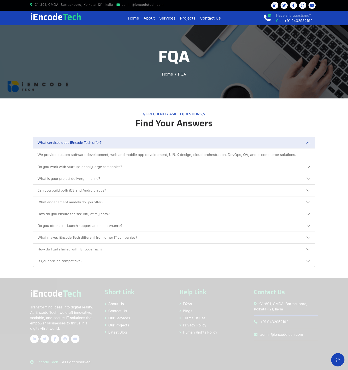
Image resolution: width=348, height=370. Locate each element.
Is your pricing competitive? (60, 261)
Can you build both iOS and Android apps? (72, 190)
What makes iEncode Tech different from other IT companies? (87, 237)
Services (167, 18)
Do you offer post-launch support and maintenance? (80, 225)
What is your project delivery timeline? (69, 178)
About (149, 18)
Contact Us (210, 18)
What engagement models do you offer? (70, 202)
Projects (187, 18)
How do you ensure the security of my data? (74, 214)
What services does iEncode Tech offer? (70, 142)
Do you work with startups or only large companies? (80, 167)
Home (133, 18)
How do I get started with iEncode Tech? (70, 249)
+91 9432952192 (298, 20)
